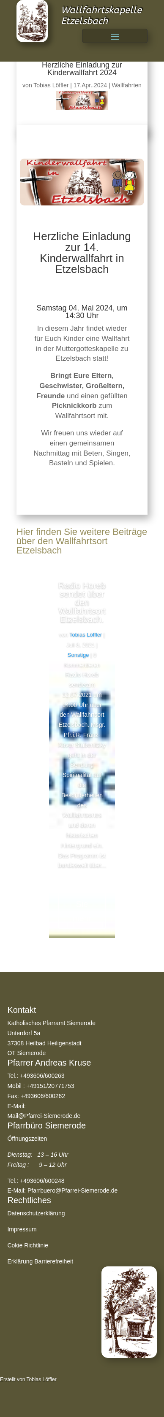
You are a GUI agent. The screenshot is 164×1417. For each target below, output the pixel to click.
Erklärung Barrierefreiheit (40, 1261)
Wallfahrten (127, 85)
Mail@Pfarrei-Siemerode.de (43, 1115)
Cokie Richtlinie (27, 1245)
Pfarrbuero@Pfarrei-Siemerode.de (72, 1190)
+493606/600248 (42, 1180)
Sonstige (78, 655)
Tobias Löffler (50, 85)
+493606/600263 (42, 1075)
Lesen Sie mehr (82, 904)
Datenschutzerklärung (36, 1213)
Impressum (21, 1229)
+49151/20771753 (50, 1085)
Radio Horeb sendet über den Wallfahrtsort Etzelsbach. (82, 602)
